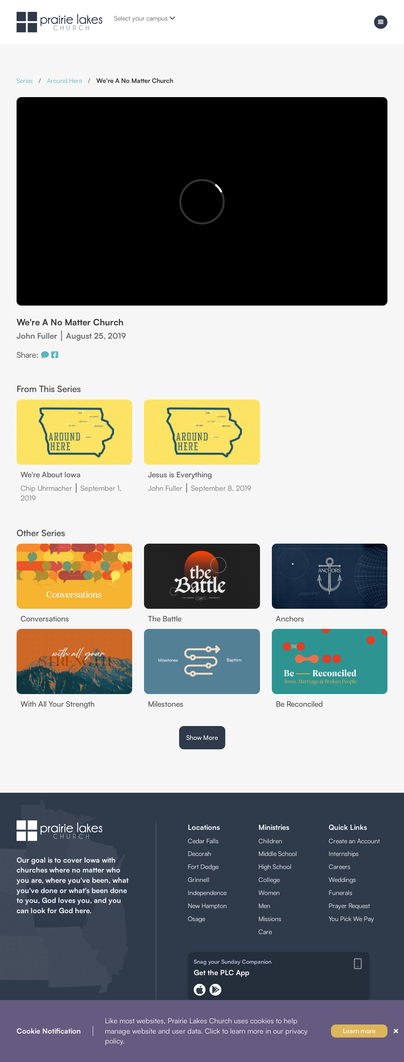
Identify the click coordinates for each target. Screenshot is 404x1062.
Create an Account (354, 841)
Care (265, 932)
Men (264, 906)
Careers (339, 867)
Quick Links (348, 827)
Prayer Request (349, 906)
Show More (202, 737)
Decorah (199, 853)
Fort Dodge (203, 867)
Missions (269, 919)
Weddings (342, 880)
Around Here (64, 80)
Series (25, 80)
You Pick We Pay (351, 919)
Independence (207, 893)
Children (270, 841)
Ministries (273, 827)
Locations (204, 827)
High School (275, 867)
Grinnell (198, 880)
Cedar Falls (203, 841)
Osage (196, 919)
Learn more (359, 1031)
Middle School (277, 853)
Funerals (340, 893)
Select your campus (144, 18)
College (269, 880)
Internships (344, 853)
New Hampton (207, 906)
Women (269, 893)
